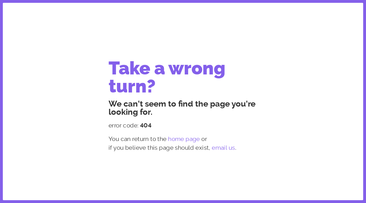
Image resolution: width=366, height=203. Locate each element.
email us (223, 147)
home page (184, 139)
